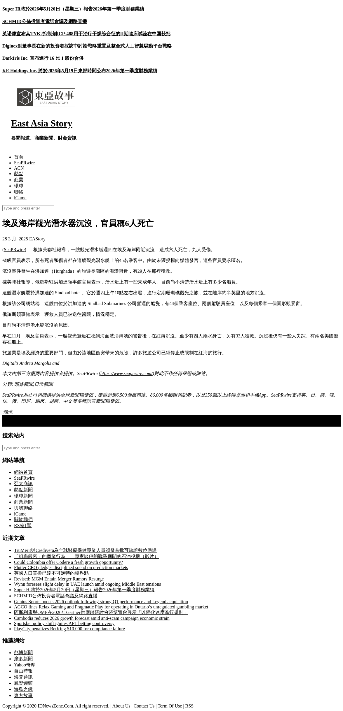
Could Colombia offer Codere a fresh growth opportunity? (68, 562)
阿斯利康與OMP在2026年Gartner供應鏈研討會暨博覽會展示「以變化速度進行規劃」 (101, 612)
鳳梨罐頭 (23, 683)
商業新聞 (23, 501)
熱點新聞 (23, 489)
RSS (189, 705)
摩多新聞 (23, 658)
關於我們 (23, 519)
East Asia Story (41, 123)
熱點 (18, 173)
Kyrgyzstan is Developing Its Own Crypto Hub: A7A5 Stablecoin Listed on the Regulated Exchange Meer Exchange (114, 423)
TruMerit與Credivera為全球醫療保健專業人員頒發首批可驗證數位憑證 (85, 550)
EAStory (37, 238)
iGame (20, 197)
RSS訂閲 (23, 525)
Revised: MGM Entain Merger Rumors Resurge (59, 578)
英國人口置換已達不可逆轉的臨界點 (51, 573)
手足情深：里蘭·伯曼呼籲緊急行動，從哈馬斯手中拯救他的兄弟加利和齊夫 (82, 418)
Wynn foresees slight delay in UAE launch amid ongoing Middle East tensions (87, 584)
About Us (121, 705)
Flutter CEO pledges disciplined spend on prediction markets (71, 567)
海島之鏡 (23, 689)
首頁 (18, 156)
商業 (18, 179)
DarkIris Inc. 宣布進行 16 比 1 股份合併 (42, 58)
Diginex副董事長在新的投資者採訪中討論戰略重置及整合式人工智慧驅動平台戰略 (87, 45)
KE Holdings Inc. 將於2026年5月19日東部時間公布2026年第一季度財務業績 (79, 70)
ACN (19, 168)
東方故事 (23, 695)
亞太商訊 (23, 483)
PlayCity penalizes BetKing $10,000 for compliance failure (69, 628)
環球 (18, 185)
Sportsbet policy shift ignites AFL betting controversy (64, 623)
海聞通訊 (23, 677)
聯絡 (18, 191)
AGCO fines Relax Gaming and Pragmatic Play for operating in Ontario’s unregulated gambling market (111, 606)
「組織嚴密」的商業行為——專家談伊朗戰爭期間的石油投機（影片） (86, 556)
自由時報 (23, 670)
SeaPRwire (24, 162)
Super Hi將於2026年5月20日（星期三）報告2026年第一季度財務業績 (73, 8)
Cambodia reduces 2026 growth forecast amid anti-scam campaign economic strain (92, 618)
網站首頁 (23, 472)
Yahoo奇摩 (24, 664)
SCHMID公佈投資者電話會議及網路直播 (44, 21)
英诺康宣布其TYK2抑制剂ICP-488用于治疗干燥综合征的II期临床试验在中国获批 (86, 33)
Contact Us (144, 705)
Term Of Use (170, 705)
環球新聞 (23, 495)
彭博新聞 (23, 652)
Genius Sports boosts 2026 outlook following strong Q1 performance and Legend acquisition (101, 601)
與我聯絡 (23, 508)
